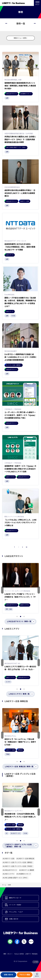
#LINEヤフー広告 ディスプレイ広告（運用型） (18, 862)
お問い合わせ (8, 974)
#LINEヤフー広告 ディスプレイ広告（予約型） (18, 866)
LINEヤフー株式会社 (31, 954)
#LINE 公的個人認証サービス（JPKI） (15, 878)
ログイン (37, 976)
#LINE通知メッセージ (24, 874)
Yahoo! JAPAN (19, 954)
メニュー (37, 3)
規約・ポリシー (8, 954)
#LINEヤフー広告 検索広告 (25, 858)
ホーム (4, 885)
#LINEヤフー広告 (8, 858)
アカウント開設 (24, 974)
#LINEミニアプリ (8, 874)
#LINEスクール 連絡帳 (26, 870)
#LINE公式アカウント (10, 870)
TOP (36, 962)
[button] (39, 590)
